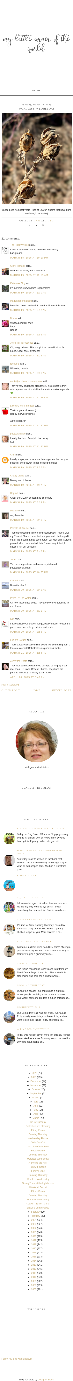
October (36, 1089)
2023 (33, 1224)
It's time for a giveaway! (35, 941)
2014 (33, 1260)
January (36, 1216)
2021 (33, 1232)
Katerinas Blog (18, 283)
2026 (34, 1073)
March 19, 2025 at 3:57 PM (28, 467)
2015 (33, 1256)
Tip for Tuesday (38, 1122)
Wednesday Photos (38, 1138)
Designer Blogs (46, 1379)
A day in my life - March (38, 1203)
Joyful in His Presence (21, 342)
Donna (13, 318)
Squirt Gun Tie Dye (31, 897)
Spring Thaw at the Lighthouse (38, 1183)
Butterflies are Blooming (38, 1126)
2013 (33, 1264)
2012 (33, 1269)
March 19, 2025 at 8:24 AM (28, 355)
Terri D (13, 559)
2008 (33, 1285)
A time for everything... (35, 1029)
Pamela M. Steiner (20, 528)
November (35, 1085)
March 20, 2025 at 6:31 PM (28, 611)
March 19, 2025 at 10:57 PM (29, 572)
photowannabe (18, 433)
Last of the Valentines (38, 1146)
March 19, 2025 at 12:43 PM (29, 446)
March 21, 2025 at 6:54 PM (28, 652)
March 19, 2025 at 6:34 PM (28, 502)
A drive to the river (38, 1163)
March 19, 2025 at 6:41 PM (28, 520)
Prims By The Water (20, 598)
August (35, 1097)
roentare (14, 363)
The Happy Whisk (19, 245)
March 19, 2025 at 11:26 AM (29, 397)
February (35, 1211)
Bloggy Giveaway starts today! (40, 828)
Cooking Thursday (31, 963)
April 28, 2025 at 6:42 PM (27, 677)
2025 (33, 1077)
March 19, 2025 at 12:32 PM (29, 425)
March (36, 1118)
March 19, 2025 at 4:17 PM (28, 485)
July (36, 1101)
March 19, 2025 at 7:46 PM (28, 551)
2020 (33, 1236)
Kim (12, 619)
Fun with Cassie (38, 1167)
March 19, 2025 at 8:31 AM (28, 373)
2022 (33, 1228)
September (36, 1093)
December (35, 1081)
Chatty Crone (17, 475)
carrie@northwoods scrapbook (26, 381)
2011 (33, 1273)
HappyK (14, 493)
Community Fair (28, 1007)
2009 (33, 1281)
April (35, 1114)
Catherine (15, 580)
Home (36, 90)
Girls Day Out (38, 1142)
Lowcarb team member (22, 405)
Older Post (11, 690)
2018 (33, 1244)
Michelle (14, 510)
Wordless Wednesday (38, 1158)
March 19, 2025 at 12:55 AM (29, 275)
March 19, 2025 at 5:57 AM (28, 310)
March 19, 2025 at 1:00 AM (28, 292)
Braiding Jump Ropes (38, 1207)
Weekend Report (38, 1187)
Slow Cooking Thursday (35, 919)
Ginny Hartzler (17, 266)
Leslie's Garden (18, 640)
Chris (13, 454)
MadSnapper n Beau (21, 301)
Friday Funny (27, 875)
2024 (33, 1220)
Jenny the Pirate (18, 661)
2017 (33, 1248)
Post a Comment (10, 685)
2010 (33, 1277)
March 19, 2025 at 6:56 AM (28, 334)
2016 (33, 1252)
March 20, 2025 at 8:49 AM (28, 590)
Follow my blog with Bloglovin (17, 1358)
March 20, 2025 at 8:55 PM (28, 631)
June (35, 1105)
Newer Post (62, 690)
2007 (33, 1289)
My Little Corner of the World (36, 44)
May (36, 1109)
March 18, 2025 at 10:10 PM (29, 257)
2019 (33, 1240)
